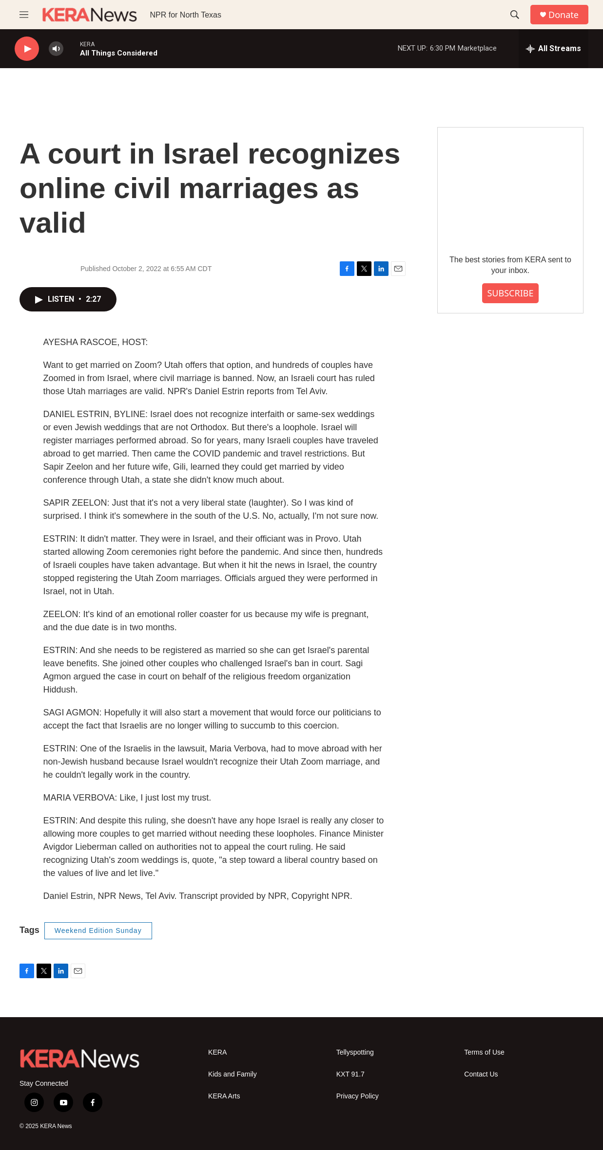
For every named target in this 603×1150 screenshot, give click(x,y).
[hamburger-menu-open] (24, 14)
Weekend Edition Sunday (98, 930)
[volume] (56, 49)
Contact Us (481, 1074)
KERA (217, 1052)
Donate (563, 15)
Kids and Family (232, 1074)
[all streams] (553, 48)
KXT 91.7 (350, 1074)
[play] (27, 49)
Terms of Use (484, 1052)
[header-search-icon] (515, 14)
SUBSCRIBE (510, 293)
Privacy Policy (357, 1096)
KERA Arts (224, 1096)
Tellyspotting (355, 1052)
